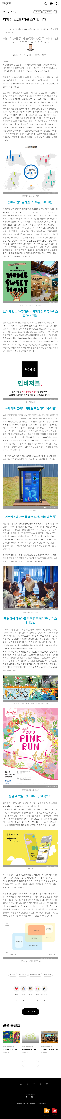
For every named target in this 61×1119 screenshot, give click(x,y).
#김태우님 (12, 974)
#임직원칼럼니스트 (35, 974)
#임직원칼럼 (22, 974)
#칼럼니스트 (47, 974)
